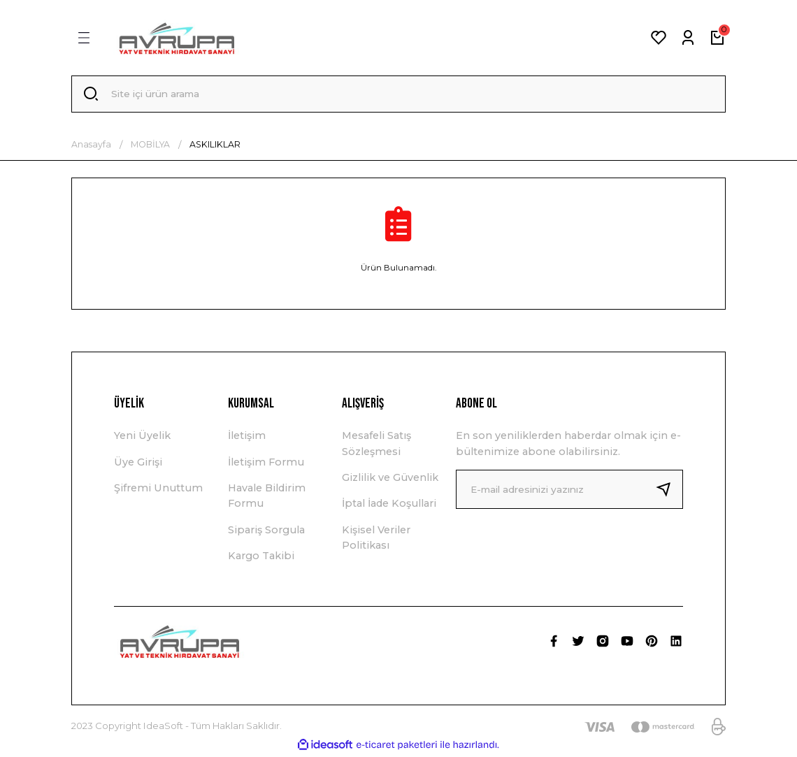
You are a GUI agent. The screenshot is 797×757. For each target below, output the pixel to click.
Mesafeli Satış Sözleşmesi (376, 446)
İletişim (247, 438)
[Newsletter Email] (569, 491)
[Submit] (669, 491)
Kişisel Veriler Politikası (376, 540)
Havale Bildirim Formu (267, 498)
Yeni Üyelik (142, 438)
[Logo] (176, 38)
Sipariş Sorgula (266, 532)
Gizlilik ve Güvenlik (390, 479)
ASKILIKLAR (214, 146)
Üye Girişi (138, 464)
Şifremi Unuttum (158, 490)
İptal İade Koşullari (389, 506)
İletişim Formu (266, 464)
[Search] (398, 95)
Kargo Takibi (261, 558)
